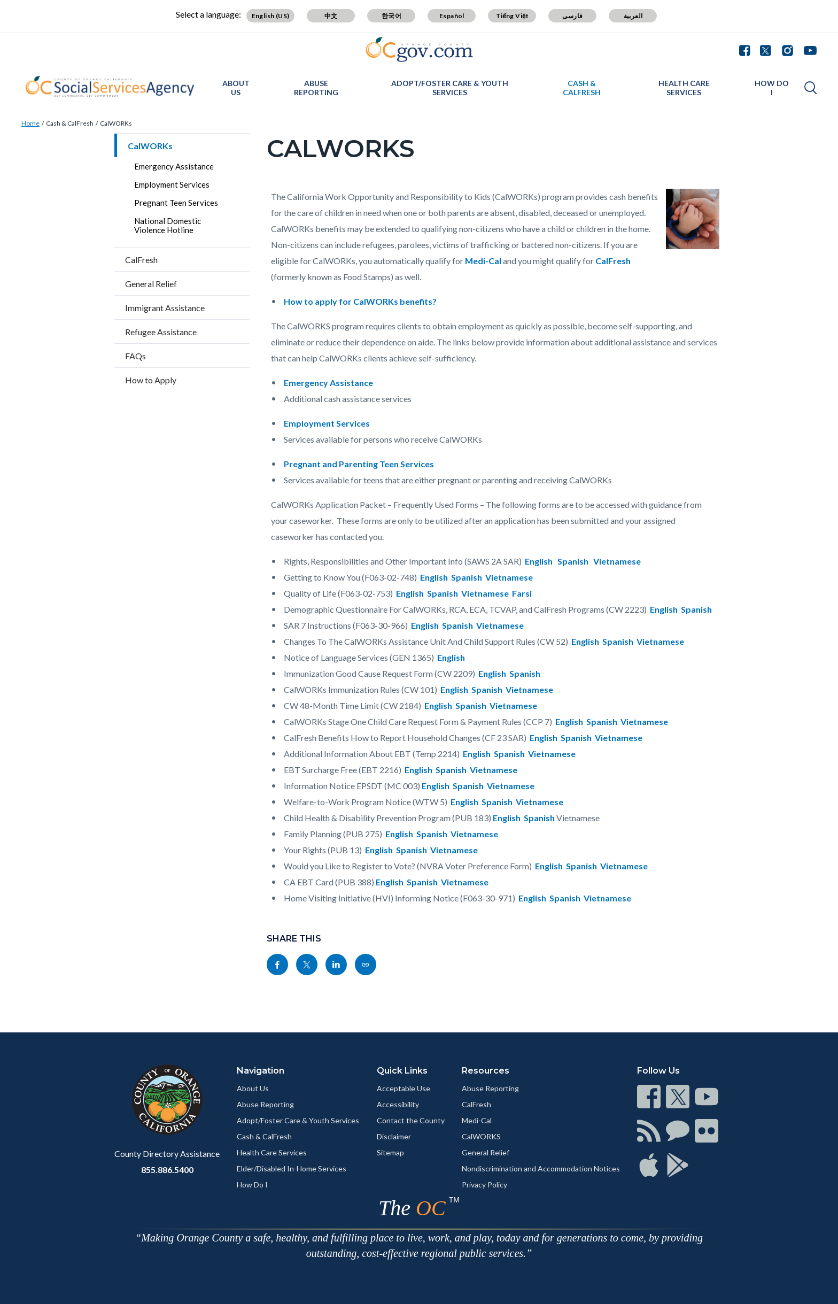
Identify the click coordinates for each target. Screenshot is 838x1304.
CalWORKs (116, 123)
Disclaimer (394, 1136)
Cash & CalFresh (582, 88)
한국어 (391, 16)
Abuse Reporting (316, 88)
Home (30, 123)
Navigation (260, 1071)
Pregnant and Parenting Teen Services (359, 464)
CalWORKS (481, 1136)
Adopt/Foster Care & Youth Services (449, 88)
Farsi (522, 593)
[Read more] (419, 49)
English (539, 561)
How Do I (772, 88)
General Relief (151, 284)
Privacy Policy (484, 1184)
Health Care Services (684, 88)
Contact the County (411, 1120)
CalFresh (141, 259)
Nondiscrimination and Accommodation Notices (541, 1168)
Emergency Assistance (174, 166)
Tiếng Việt (512, 16)
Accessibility (398, 1104)
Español (451, 16)
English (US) (271, 16)
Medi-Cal (483, 261)
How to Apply (150, 380)
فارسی (572, 16)
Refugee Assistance (161, 332)
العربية (633, 16)
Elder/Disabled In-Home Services (291, 1168)
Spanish (572, 561)
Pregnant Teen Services (176, 202)
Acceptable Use (403, 1088)
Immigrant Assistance (165, 308)
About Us (236, 88)
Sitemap (390, 1152)
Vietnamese (617, 561)
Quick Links (402, 1071)
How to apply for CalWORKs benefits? (360, 301)
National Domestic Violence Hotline (167, 225)
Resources (485, 1071)
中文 (331, 16)
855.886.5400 (167, 1169)
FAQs (135, 356)
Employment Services (172, 184)
